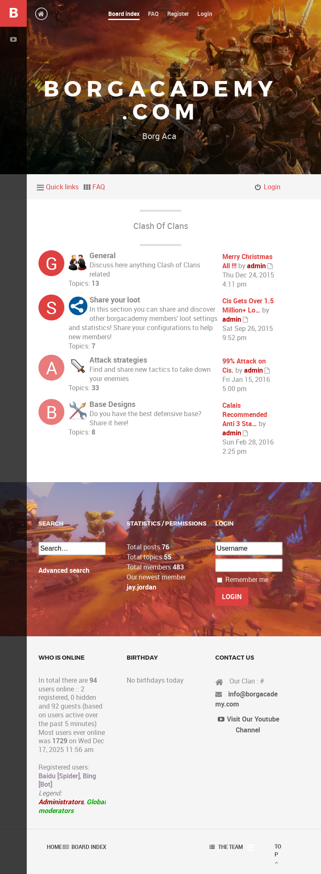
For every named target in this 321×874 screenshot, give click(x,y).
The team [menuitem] (230, 847)
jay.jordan (141, 587)
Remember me (246, 579)
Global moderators (72, 806)
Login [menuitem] (272, 186)
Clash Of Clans (160, 225)
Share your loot (114, 300)
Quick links (62, 186)
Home (54, 847)
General (102, 255)
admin (256, 265)
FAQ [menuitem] (98, 186)
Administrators (61, 801)
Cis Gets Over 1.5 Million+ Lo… (248, 305)
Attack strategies (118, 360)
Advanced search (63, 570)
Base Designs (112, 404)
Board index (88, 847)
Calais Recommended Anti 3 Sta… (244, 414)
